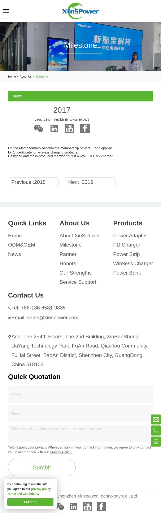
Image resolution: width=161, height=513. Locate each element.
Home (15, 236)
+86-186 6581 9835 (43, 309)
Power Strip (126, 255)
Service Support (78, 283)
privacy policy (41, 489)
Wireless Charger (133, 264)
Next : (80, 182)
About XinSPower (80, 236)
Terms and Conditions (22, 493)
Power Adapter (130, 236)
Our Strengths (76, 274)
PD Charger (126, 246)
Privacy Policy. (61, 453)
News (14, 255)
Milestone (71, 246)
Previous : (28, 182)
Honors (68, 264)
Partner (68, 255)
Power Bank (127, 274)
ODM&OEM (21, 246)
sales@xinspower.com (52, 318)
